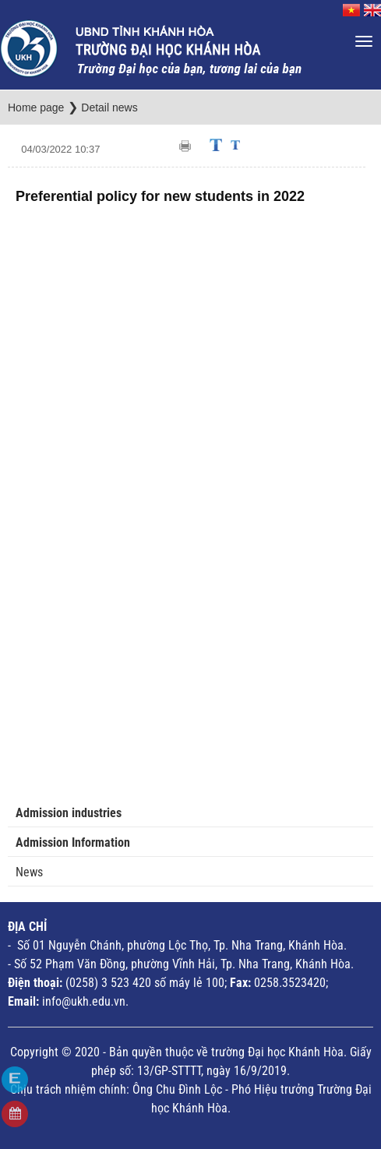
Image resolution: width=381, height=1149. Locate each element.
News (29, 872)
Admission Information (73, 842)
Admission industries (69, 812)
